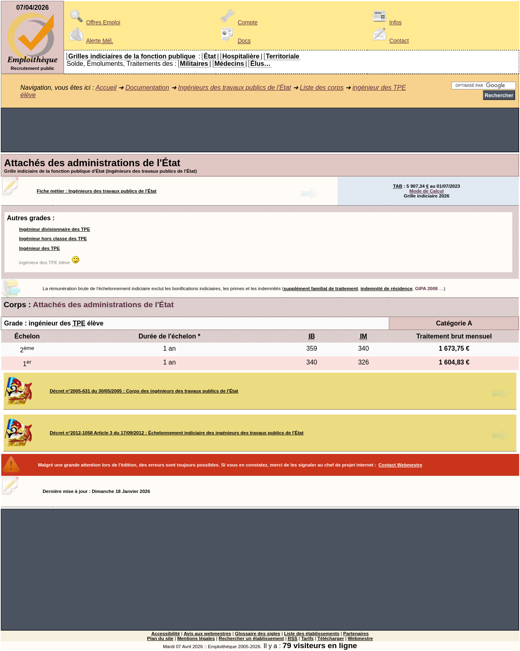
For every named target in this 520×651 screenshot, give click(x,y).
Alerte (90, 40)
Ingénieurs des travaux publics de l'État (234, 87)
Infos (385, 22)
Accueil (106, 87)
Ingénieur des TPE (39, 248)
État (210, 56)
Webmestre (360, 638)
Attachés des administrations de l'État (103, 304)
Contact (389, 40)
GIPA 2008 (426, 288)
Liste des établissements (311, 633)
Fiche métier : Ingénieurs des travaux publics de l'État (97, 191)
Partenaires (356, 633)
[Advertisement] (260, 130)
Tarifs (307, 638)
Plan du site (160, 638)
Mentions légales (196, 638)
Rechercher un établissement (251, 638)
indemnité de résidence (386, 288)
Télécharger (330, 638)
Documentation (147, 87)
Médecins (229, 63)
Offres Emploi (93, 22)
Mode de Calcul (427, 191)
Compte (238, 22)
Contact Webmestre (400, 464)
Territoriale (282, 56)
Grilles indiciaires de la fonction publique (131, 56)
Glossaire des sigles (257, 633)
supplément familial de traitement (321, 288)
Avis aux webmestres (207, 633)
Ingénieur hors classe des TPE (53, 238)
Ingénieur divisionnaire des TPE (54, 229)
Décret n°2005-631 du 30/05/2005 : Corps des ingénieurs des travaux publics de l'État (144, 390)
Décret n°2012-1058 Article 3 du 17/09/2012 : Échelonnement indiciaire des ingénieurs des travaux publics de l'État (177, 432)
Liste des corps (322, 87)
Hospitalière (241, 56)
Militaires (194, 63)
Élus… (260, 63)
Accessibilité (165, 633)
